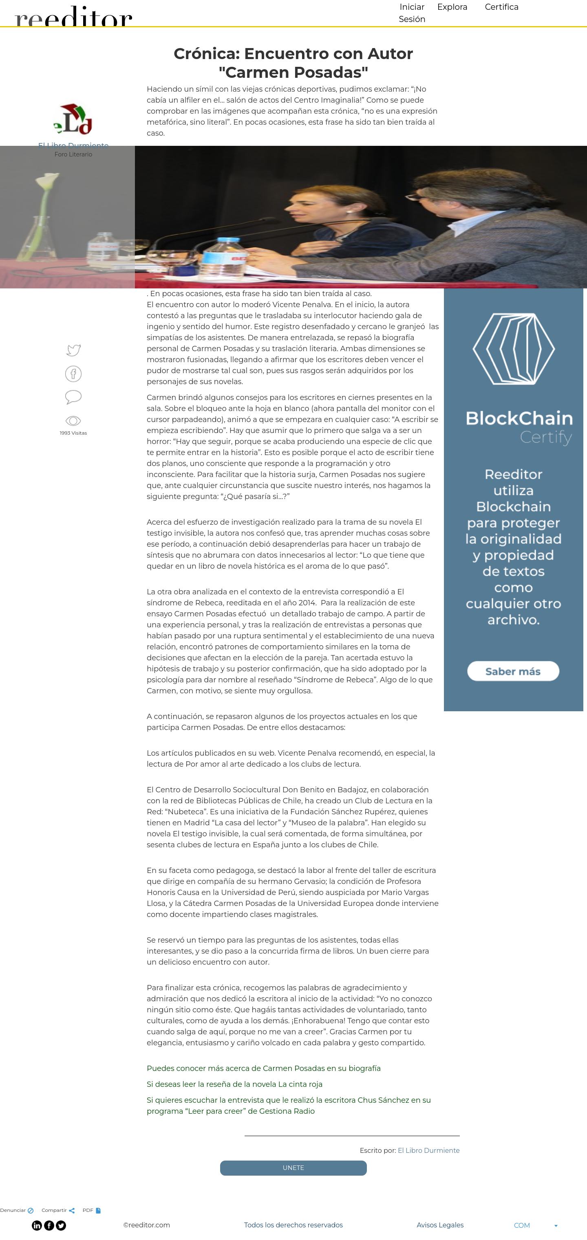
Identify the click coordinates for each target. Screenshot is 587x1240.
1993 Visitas (73, 424)
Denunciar (17, 1210)
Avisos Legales (440, 1225)
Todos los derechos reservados (293, 1225)
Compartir (59, 1210)
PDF (93, 1210)
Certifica (502, 7)
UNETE (294, 1168)
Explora (452, 7)
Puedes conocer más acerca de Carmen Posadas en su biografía (264, 1068)
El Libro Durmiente (429, 1150)
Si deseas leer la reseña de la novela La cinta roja (235, 1084)
